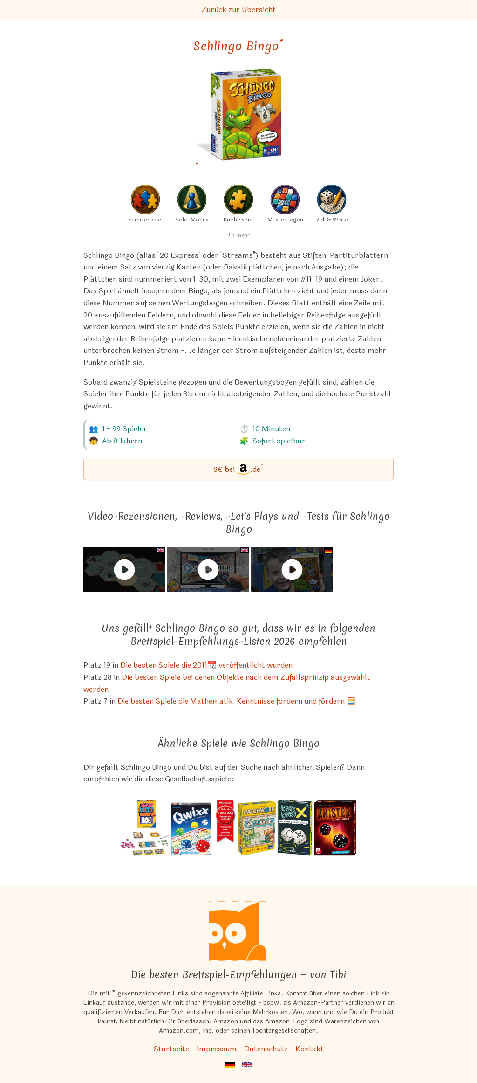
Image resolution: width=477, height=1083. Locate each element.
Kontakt (309, 1049)
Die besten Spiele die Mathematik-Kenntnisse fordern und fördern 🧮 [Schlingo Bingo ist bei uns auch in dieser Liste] (236, 701)
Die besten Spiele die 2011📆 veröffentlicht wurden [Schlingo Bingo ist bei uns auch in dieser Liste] (206, 665)
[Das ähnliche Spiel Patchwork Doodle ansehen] (256, 828)
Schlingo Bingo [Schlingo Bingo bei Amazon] (238, 46)
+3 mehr (238, 235)
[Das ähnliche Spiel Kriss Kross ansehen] (295, 828)
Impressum (217, 1049)
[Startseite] (238, 931)
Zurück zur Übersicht (239, 9)
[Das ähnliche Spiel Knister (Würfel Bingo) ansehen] (335, 828)
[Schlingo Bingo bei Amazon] (239, 121)
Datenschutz (266, 1049)
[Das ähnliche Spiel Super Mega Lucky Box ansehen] (145, 828)
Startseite (171, 1049)
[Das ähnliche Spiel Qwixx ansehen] (203, 828)
